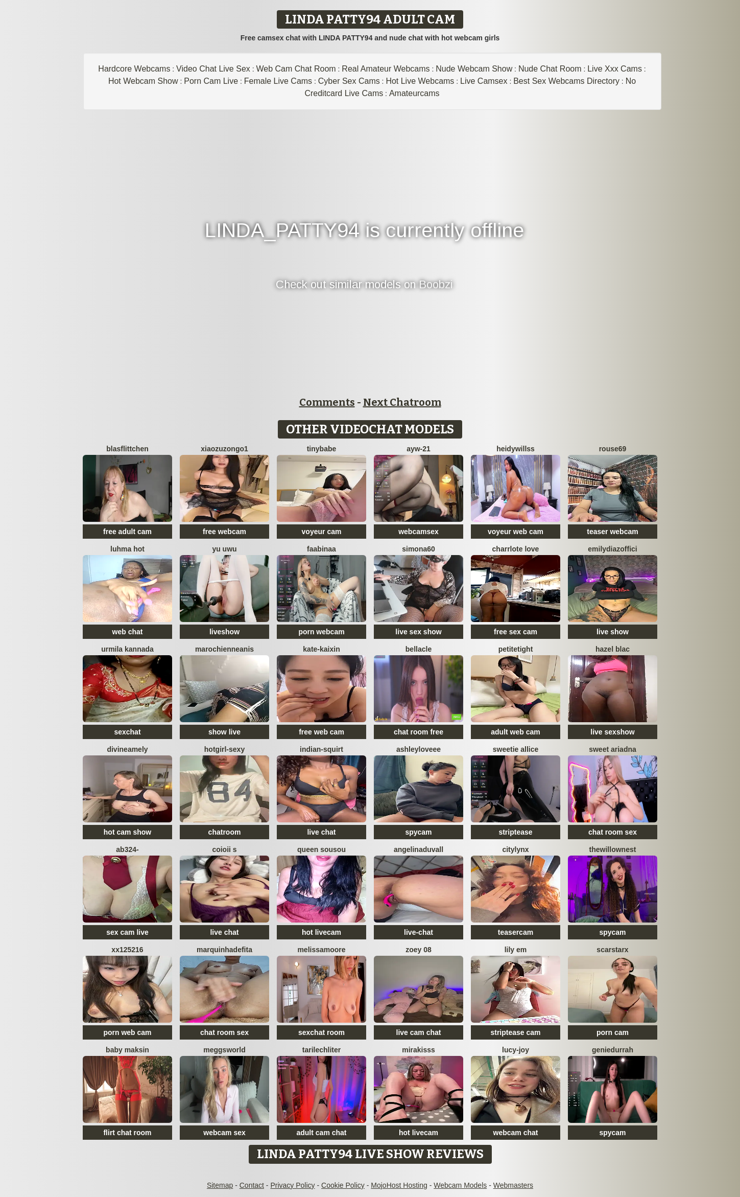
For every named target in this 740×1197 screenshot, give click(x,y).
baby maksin (127, 1050)
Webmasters (513, 1185)
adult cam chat (321, 1133)
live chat (321, 832)
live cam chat (418, 1032)
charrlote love (515, 549)
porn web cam (127, 1032)
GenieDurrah (612, 1050)
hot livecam (321, 932)
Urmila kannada (127, 649)
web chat (127, 632)
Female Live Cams (278, 81)
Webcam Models (460, 1185)
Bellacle (418, 649)
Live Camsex (483, 81)
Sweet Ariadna (612, 749)
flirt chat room (127, 1133)
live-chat (418, 932)
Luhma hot (127, 549)
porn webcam (321, 632)
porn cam (612, 1032)
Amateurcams (414, 93)
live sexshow (612, 732)
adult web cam (515, 732)
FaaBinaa (321, 549)
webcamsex (418, 531)
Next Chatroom (402, 402)
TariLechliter (321, 1050)
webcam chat (515, 1133)
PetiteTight (515, 649)
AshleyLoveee (418, 749)
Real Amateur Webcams (385, 68)
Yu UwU (224, 549)
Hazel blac (612, 649)
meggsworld (224, 1050)
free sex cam (515, 632)
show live (224, 732)
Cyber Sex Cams (349, 81)
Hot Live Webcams (420, 81)
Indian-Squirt (321, 749)
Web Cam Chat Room (296, 68)
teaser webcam (612, 531)
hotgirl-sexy (224, 749)
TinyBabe (322, 449)
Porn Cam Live (211, 81)
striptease (515, 832)
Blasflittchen (127, 449)
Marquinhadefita (224, 950)
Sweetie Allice (516, 749)
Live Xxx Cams (614, 68)
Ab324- (127, 849)
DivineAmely (127, 749)
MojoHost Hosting (399, 1185)
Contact (252, 1185)
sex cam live (127, 932)
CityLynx (515, 849)
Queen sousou (321, 849)
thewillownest (612, 849)
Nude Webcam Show (474, 68)
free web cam (321, 732)
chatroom (224, 832)
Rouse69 (613, 449)
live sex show (418, 632)
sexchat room (321, 1032)
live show (612, 632)
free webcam (224, 531)
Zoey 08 (418, 950)
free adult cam (127, 531)
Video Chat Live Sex (213, 68)
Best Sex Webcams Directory (566, 81)
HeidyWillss (515, 449)
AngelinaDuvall (418, 849)
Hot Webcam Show (143, 81)
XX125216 (127, 950)
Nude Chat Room (550, 68)
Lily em (516, 950)
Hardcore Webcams (134, 68)
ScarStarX (612, 950)
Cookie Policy (343, 1185)
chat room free (418, 732)
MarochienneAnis (224, 649)
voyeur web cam (515, 531)
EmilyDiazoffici (612, 549)
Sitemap (220, 1185)
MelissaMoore (321, 950)
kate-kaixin (321, 649)
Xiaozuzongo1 (224, 449)
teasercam (515, 932)
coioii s (224, 849)
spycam (418, 832)
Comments (327, 402)
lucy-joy (515, 1050)
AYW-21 (419, 449)
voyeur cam (322, 531)
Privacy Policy (292, 1185)
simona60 (418, 549)
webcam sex (224, 1133)
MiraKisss (418, 1050)
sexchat (127, 732)
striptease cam (515, 1032)
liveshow (224, 632)
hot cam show (127, 832)
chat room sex (612, 832)
